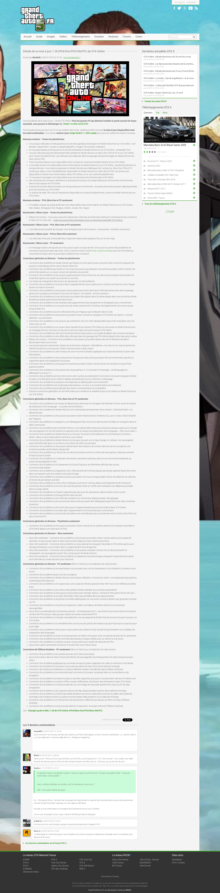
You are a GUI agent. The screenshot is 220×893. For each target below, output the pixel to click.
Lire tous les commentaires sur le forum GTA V (45, 843)
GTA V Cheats (178, 862)
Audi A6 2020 (153, 166)
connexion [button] (191, 2)
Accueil (27, 36)
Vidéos (63, 36)
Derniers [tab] (148, 112)
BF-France (117, 865)
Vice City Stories (58, 862)
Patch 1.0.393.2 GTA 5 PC (75, 124)
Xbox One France (120, 859)
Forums (127, 36)
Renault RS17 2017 (156, 188)
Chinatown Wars (31, 872)
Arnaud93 (38, 731)
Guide (39, 36)
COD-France (118, 862)
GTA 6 (26, 862)
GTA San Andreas (59, 868)
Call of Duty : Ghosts (149, 859)
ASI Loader (91, 133)
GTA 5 (26, 865)
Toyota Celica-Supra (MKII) (160, 193)
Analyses (113, 36)
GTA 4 (54, 859)
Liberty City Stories (60, 865)
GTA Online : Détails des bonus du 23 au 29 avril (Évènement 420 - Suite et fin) (170, 71)
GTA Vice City (85, 859)
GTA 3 (82, 862)
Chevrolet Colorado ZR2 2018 (161, 179)
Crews (139, 36)
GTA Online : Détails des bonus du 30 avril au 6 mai (167, 56)
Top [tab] (157, 112)
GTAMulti (27, 868)
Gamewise (177, 859)
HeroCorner (145, 865)
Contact (115, 876)
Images (51, 36)
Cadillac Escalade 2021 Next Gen (162, 175)
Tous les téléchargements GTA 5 (160, 204)
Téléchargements (80, 36)
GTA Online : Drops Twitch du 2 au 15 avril (163, 93)
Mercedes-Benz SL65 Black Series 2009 (165, 145)
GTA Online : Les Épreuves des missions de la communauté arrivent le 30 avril (170, 64)
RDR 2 (82, 868)
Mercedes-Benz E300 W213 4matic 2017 (166, 184)
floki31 (37, 755)
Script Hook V (75, 133)
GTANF (170, 211)
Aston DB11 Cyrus (156, 198)
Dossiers (99, 36)
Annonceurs (106, 876)
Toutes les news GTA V (156, 101)
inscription (180, 2)
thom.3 (37, 831)
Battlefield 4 (145, 862)
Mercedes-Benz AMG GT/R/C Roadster (165, 170)
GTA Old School (86, 865)
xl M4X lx (37, 821)
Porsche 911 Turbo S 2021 (159, 161)
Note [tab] (165, 112)
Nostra (37, 768)
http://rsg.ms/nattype (102, 250)
